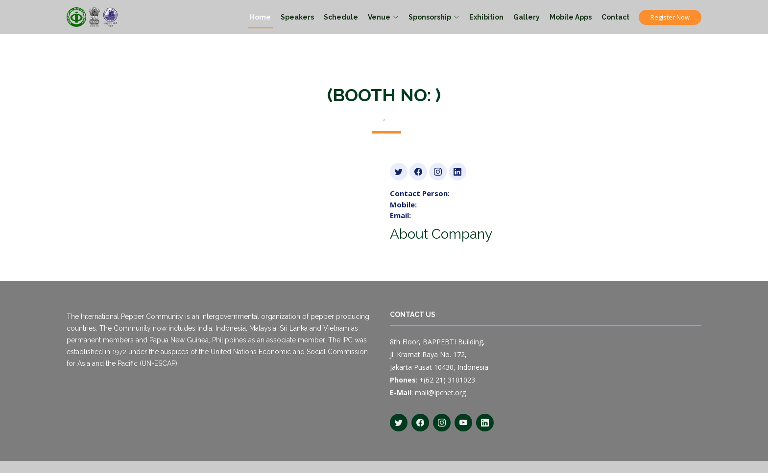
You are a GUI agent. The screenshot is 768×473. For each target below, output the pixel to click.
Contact (615, 17)
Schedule (341, 17)
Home (260, 17)
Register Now (670, 17)
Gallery (526, 17)
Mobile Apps (571, 17)
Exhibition (486, 17)
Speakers (297, 17)
